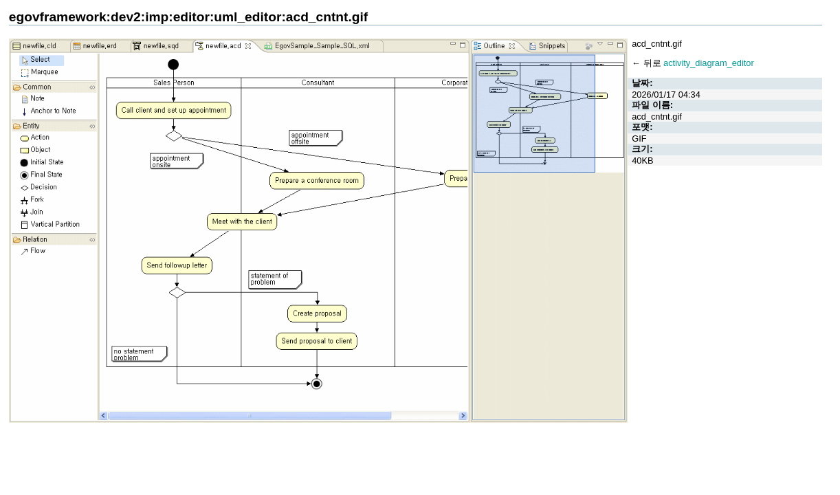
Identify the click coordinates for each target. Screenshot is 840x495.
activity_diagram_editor (708, 63)
